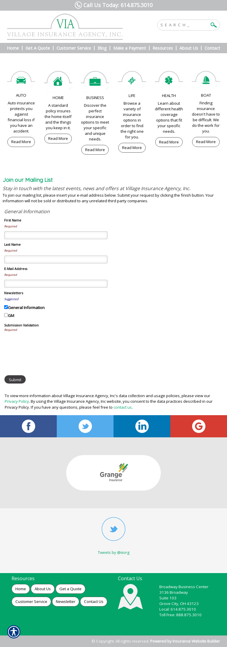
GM (11, 315)
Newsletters (13, 293)
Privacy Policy (17, 401)
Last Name (12, 244)
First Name (12, 220)
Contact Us (93, 601)
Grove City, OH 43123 (179, 603)
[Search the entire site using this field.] (184, 24)
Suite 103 (167, 598)
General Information (26, 307)
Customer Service (31, 601)
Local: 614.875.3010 (177, 609)
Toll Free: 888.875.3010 (180, 614)
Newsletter (65, 601)
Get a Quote (70, 588)
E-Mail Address (15, 268)
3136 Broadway (173, 592)
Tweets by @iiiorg (113, 552)
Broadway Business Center (183, 586)
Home (20, 588)
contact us (123, 407)
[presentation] (49, 346)
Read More (21, 141)
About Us (43, 588)
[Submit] (15, 379)
